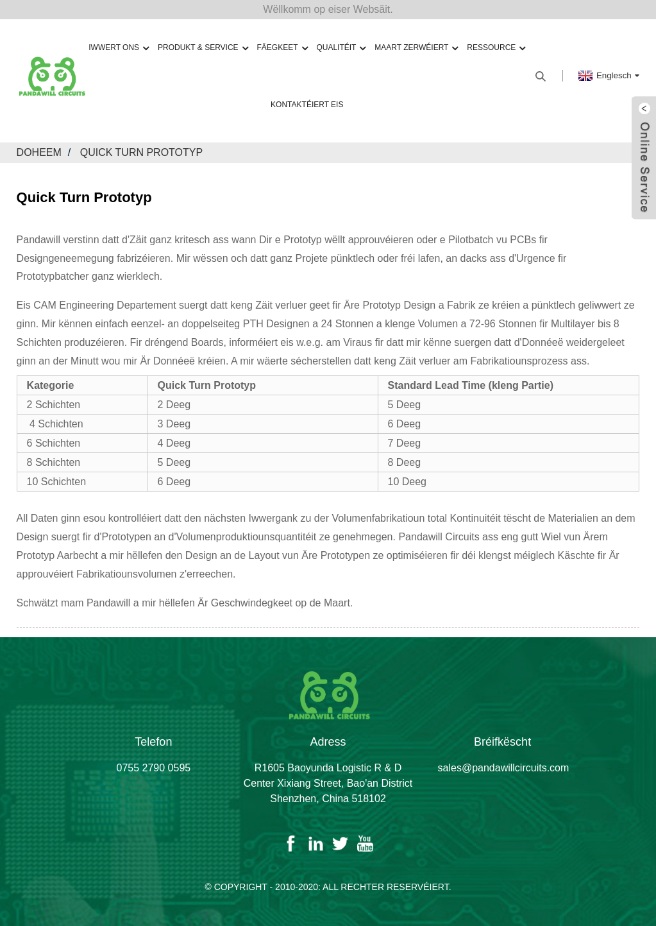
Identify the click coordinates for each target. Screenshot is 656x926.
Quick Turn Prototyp (141, 152)
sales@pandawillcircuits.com (503, 767)
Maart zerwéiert (416, 47)
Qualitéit (341, 47)
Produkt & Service (203, 47)
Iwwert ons (118, 47)
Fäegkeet (282, 47)
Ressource (496, 47)
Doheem (39, 152)
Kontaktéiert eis (307, 104)
